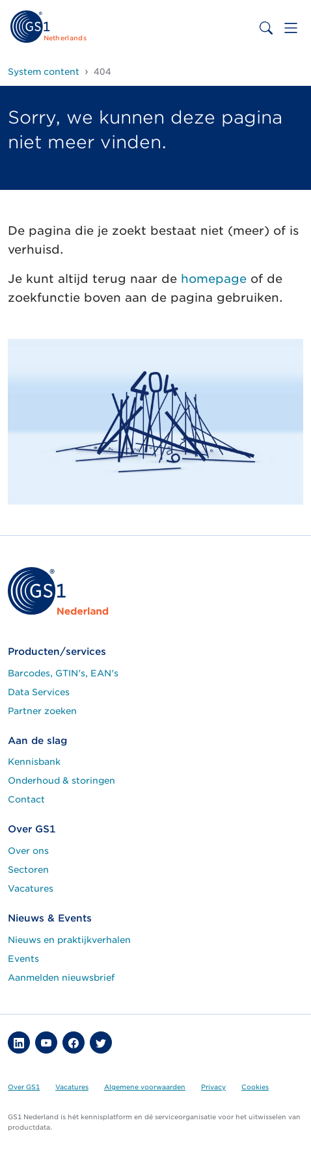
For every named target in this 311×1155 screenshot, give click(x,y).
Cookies (255, 1087)
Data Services (39, 692)
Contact (26, 799)
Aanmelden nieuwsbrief (61, 977)
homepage (214, 278)
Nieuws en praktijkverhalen (69, 940)
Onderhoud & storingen (61, 780)
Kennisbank (34, 761)
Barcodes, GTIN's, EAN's (63, 673)
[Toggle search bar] (266, 28)
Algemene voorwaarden (144, 1087)
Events (23, 958)
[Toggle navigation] (290, 28)
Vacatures (30, 888)
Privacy (213, 1087)
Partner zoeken (42, 711)
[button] (19, 1042)
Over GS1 (24, 1087)
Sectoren (28, 869)
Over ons (28, 850)
